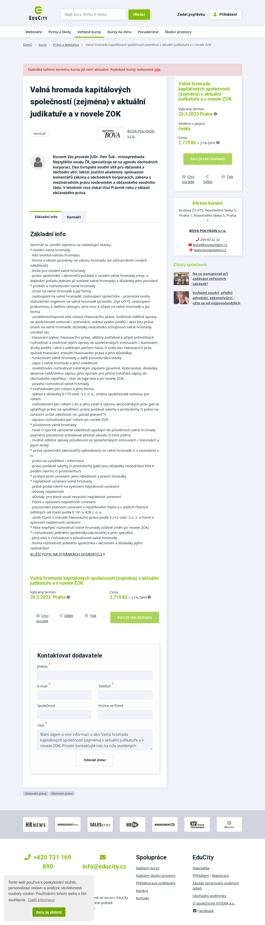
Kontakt (74, 217)
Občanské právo (35, 793)
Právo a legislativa (66, 45)
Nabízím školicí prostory (156, 875)
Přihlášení (225, 14)
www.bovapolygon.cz (210, 250)
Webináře (33, 31)
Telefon (106, 686)
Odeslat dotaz (95, 760)
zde (157, 69)
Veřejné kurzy (89, 31)
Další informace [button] (41, 900)
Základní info (46, 216)
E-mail (43, 686)
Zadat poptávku (191, 14)
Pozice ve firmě (110, 705)
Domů (27, 45)
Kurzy (43, 45)
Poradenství (148, 31)
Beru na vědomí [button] (49, 912)
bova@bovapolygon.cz (210, 245)
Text (42, 725)
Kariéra (142, 890)
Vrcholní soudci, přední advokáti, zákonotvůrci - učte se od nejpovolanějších (216, 297)
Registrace (220, 875)
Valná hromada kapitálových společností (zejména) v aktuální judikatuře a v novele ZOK (148, 45)
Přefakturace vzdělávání (155, 883)
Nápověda (201, 868)
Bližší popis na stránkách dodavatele (67, 554)
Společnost (46, 705)
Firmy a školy (59, 31)
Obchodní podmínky (209, 895)
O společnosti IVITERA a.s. (214, 903)
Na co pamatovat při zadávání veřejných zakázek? (210, 278)
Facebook (203, 910)
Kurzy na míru (120, 31)
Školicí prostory (178, 31)
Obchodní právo (61, 793)
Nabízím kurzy (147, 868)
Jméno (44, 666)
